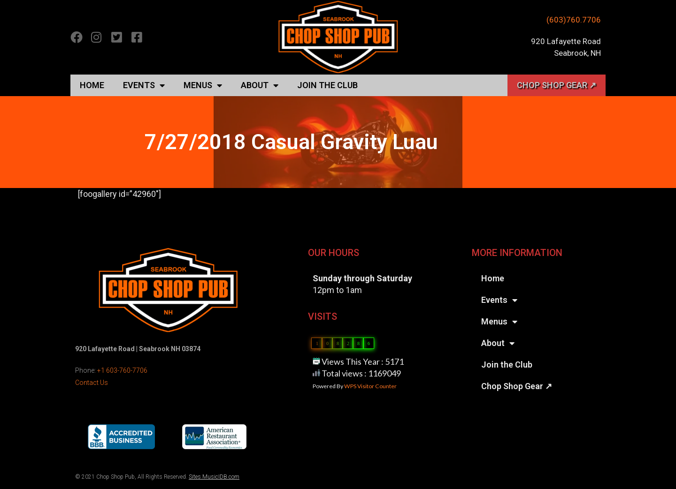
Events (144, 85)
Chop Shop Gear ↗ (556, 85)
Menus (203, 85)
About (259, 85)
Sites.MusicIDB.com (214, 477)
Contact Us (91, 382)
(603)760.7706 (573, 19)
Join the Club (327, 85)
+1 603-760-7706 (122, 370)
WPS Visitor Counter (370, 386)
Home (92, 85)
